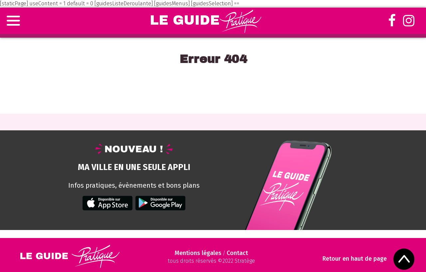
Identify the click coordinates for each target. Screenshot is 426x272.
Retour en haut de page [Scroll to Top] (354, 258)
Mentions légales (198, 253)
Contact (237, 253)
